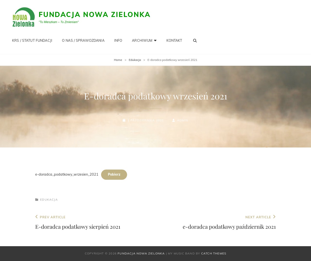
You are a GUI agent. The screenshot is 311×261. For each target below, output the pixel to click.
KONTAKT (174, 40)
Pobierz (114, 174)
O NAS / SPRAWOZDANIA (83, 40)
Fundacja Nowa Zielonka (95, 14)
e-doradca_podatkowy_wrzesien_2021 (66, 174)
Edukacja (135, 60)
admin (182, 120)
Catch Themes (213, 253)
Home (118, 60)
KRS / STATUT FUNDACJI (32, 40)
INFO (118, 40)
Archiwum (142, 40)
